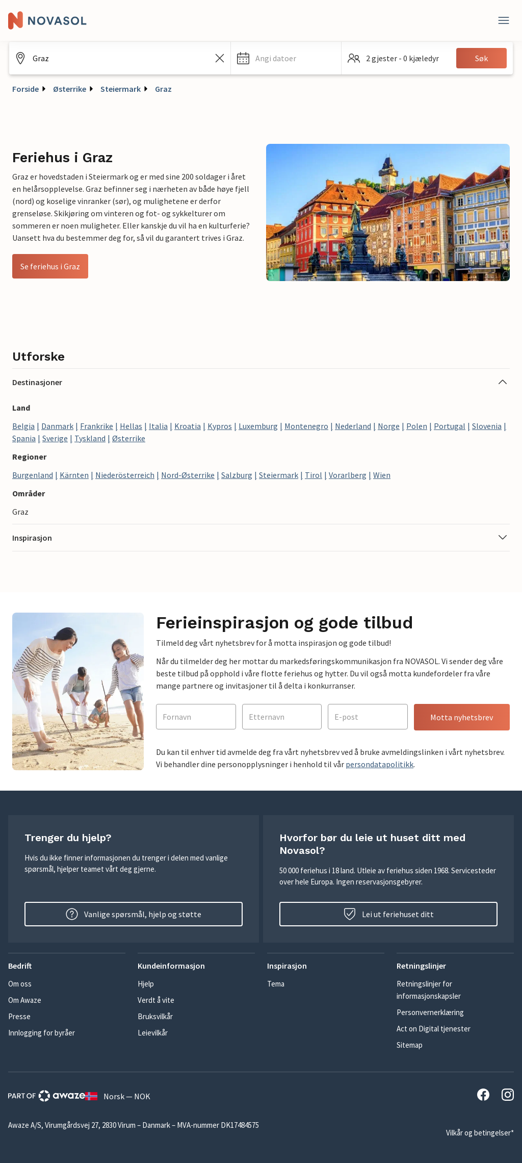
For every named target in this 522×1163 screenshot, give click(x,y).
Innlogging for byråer (41, 1033)
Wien (381, 475)
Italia (158, 426)
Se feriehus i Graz (50, 266)
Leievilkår (153, 1033)
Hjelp (146, 984)
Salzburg (236, 475)
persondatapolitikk (379, 764)
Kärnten (74, 475)
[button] (286, 58)
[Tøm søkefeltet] (219, 58)
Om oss (20, 984)
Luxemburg (258, 426)
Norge (389, 426)
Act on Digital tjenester (434, 1028)
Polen (416, 426)
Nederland (353, 426)
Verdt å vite (156, 1000)
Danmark (57, 426)
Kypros (219, 426)
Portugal (449, 426)
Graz (163, 89)
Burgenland (32, 475)
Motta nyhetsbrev (461, 717)
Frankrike (96, 426)
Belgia (23, 426)
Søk (481, 58)
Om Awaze (24, 1000)
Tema (275, 984)
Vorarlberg (348, 475)
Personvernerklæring (430, 1012)
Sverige (55, 438)
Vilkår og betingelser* (480, 1132)
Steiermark (120, 89)
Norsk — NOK (117, 1096)
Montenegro (306, 426)
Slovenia (487, 426)
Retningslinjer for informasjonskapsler (429, 990)
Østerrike (69, 89)
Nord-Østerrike (188, 475)
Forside (25, 89)
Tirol (313, 475)
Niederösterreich (124, 475)
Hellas (131, 426)
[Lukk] (503, 20)
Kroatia (187, 426)
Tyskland (90, 438)
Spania (24, 438)
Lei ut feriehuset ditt (389, 914)
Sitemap (410, 1045)
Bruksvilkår (155, 1016)
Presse (19, 1016)
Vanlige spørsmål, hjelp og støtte (133, 914)
